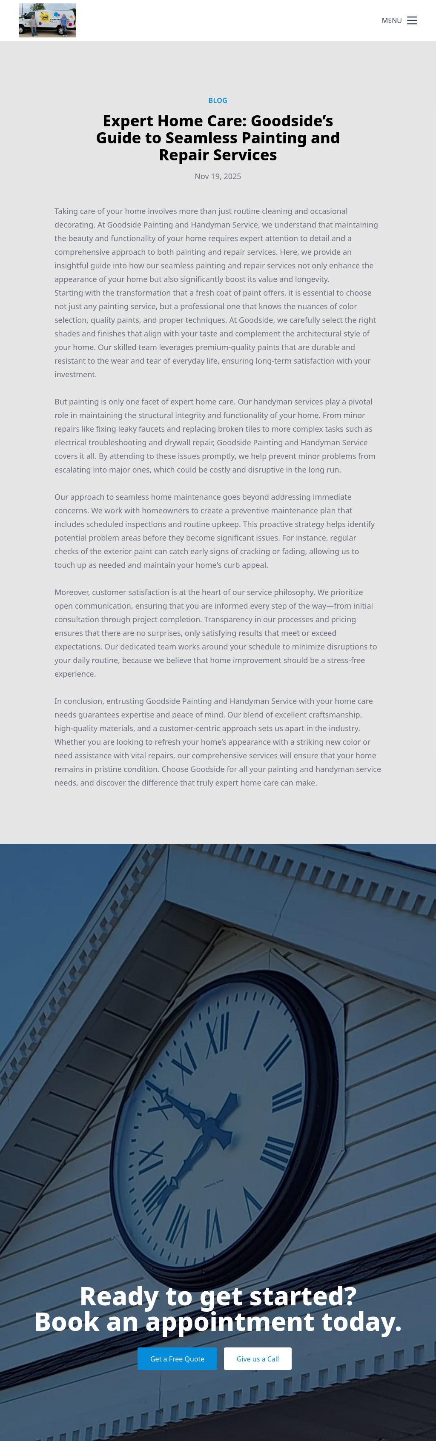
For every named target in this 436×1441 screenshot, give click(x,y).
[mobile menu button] (412, 20)
